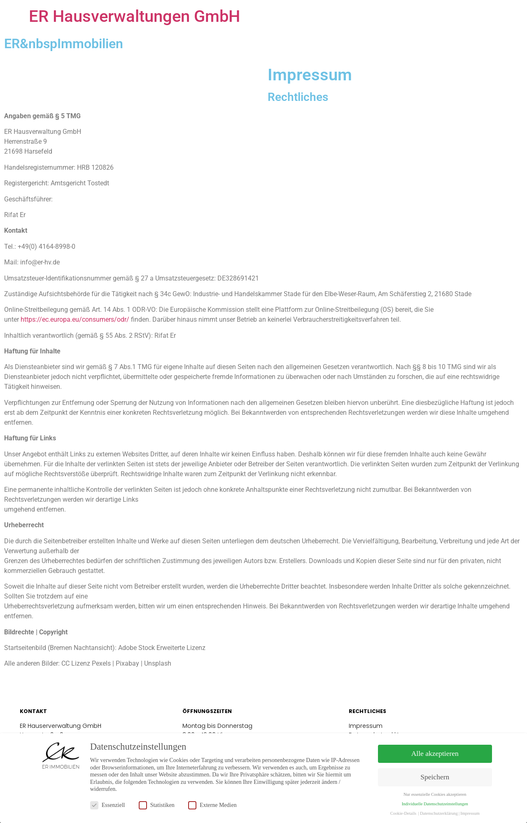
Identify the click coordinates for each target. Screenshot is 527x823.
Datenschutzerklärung (439, 813)
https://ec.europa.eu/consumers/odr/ (75, 319)
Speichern (434, 777)
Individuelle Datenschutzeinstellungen (435, 804)
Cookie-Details (403, 813)
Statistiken (157, 805)
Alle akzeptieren (435, 753)
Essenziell (107, 805)
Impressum (366, 726)
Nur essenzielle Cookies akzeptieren (434, 794)
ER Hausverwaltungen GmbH (134, 16)
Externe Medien (212, 805)
